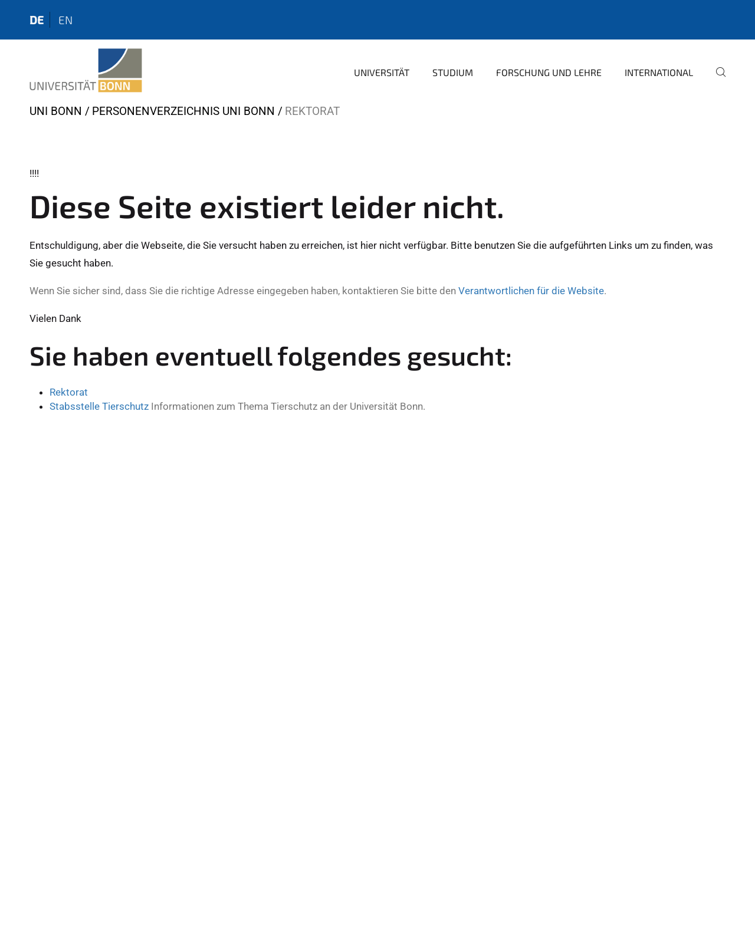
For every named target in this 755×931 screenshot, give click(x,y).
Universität (381, 72)
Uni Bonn (55, 111)
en (65, 20)
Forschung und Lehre (549, 72)
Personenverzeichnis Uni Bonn (183, 111)
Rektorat (69, 392)
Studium (452, 72)
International (659, 72)
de (36, 20)
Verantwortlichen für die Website (531, 291)
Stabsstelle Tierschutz (99, 406)
